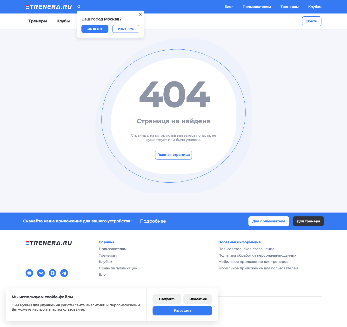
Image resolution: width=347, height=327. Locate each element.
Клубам (314, 7)
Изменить (125, 29)
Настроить (167, 299)
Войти (311, 21)
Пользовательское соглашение (246, 249)
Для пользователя (268, 221)
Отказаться (198, 299)
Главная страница (173, 155)
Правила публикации (118, 268)
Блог (229, 7)
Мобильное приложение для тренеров (253, 262)
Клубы (63, 21)
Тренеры (37, 21)
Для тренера (308, 221)
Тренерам (289, 7)
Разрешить (182, 310)
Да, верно (94, 29)
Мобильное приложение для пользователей (258, 268)
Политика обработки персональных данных (257, 255)
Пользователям (257, 7)
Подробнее (153, 221)
